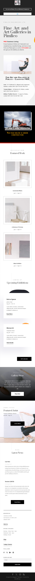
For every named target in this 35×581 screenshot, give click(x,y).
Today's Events (8, 544)
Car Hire (7, 462)
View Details (10, 342)
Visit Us (6, 524)
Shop (5, 539)
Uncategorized (8, 464)
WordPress (17, 579)
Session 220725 (9, 481)
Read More (10, 314)
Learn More (17, 423)
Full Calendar (24, 359)
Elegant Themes (17, 577)
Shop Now (17, 394)
